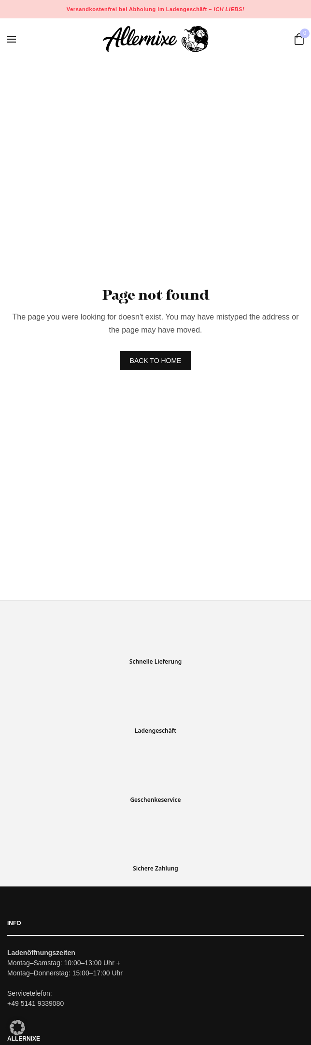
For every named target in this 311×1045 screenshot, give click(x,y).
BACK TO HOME (156, 360)
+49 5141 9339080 (35, 1003)
